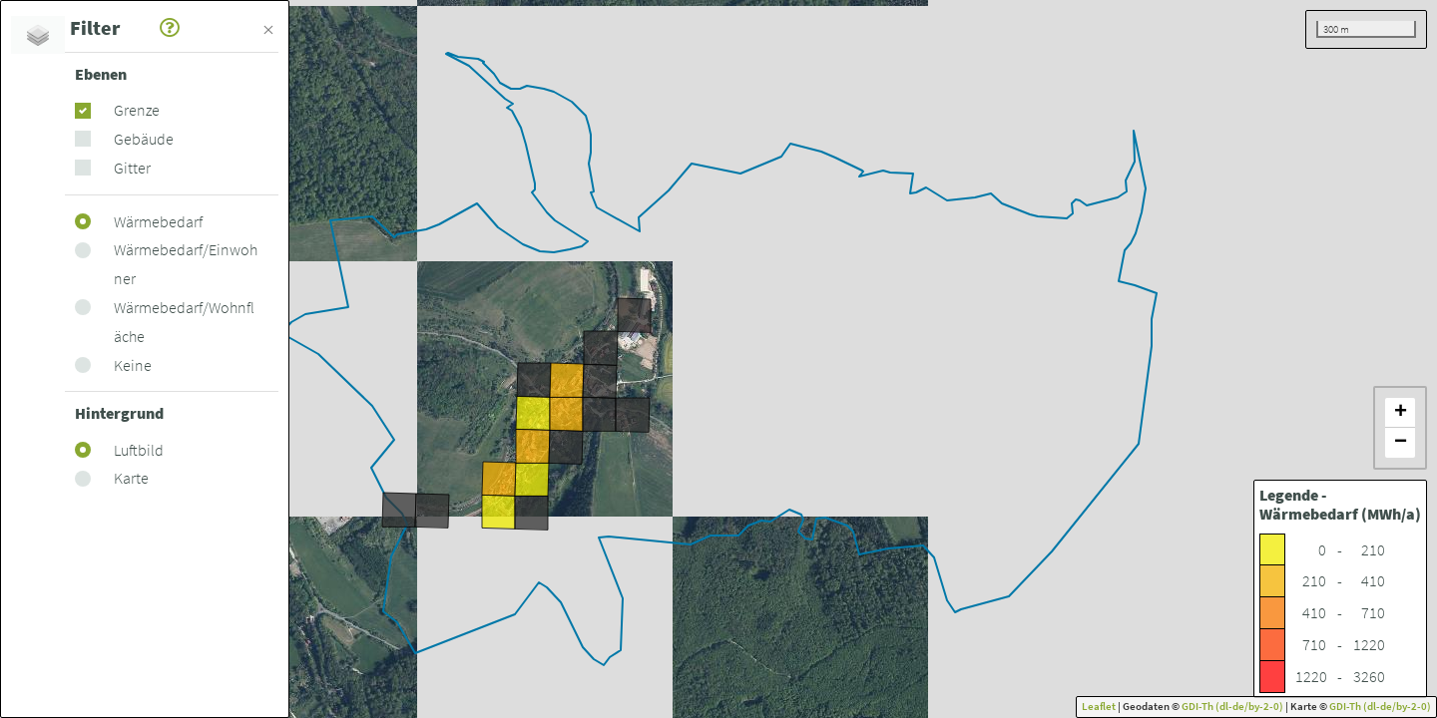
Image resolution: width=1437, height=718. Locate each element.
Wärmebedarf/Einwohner (185, 263)
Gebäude (144, 139)
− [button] (1400, 442)
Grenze (137, 110)
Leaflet (1099, 706)
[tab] (38, 35)
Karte (131, 478)
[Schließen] (268, 27)
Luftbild (139, 450)
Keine (133, 365)
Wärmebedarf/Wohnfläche (184, 321)
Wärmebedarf (158, 221)
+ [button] (1400, 412)
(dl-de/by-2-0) (1249, 706)
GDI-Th (1198, 706)
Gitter (132, 168)
